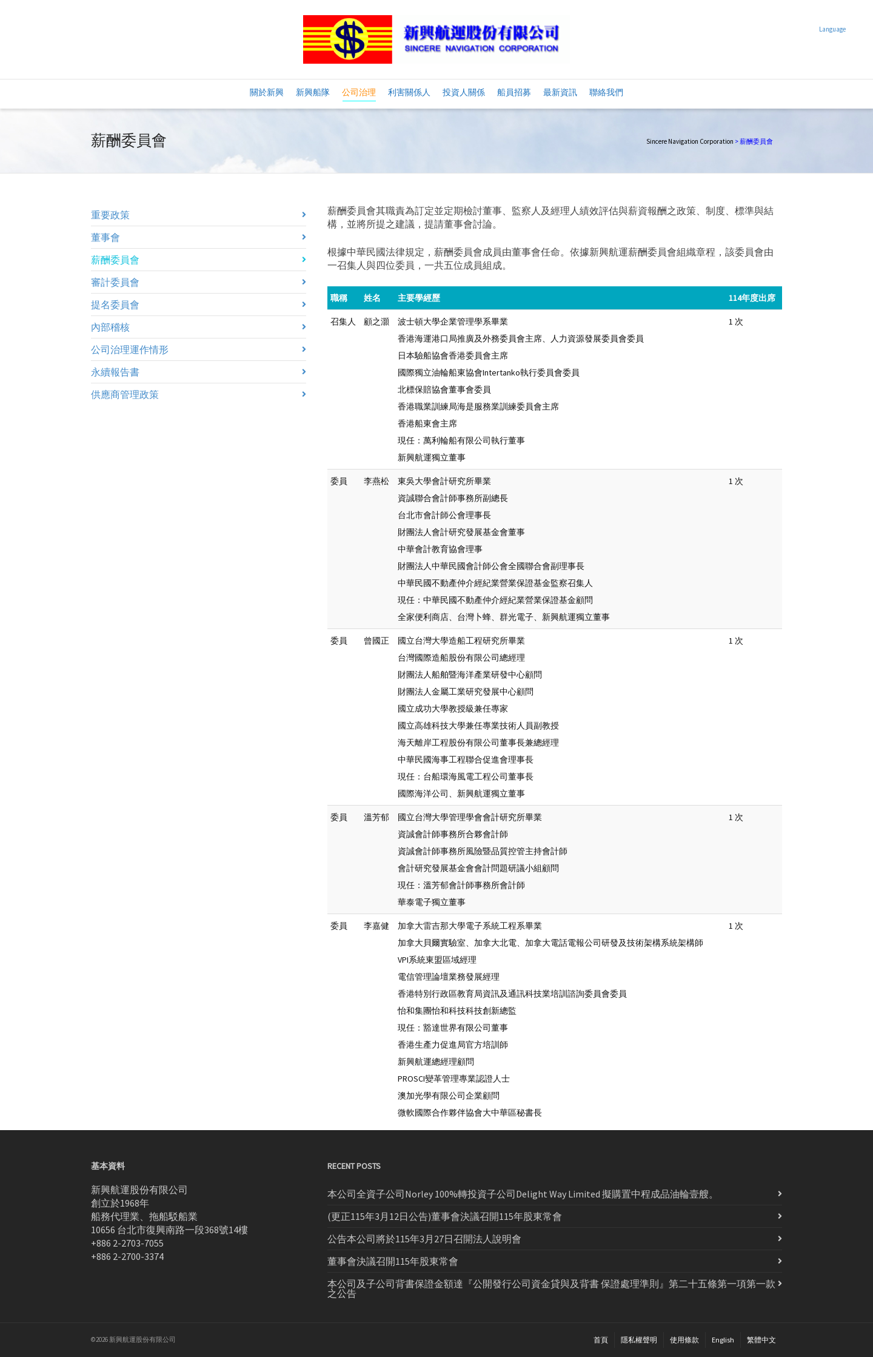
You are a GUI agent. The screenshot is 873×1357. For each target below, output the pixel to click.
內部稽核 (110, 327)
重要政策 (110, 215)
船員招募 (514, 92)
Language (832, 29)
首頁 (601, 1339)
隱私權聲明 (639, 1339)
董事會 (105, 237)
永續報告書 (115, 372)
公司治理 (359, 94)
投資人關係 (464, 92)
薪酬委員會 (115, 260)
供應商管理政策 (125, 394)
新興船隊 (313, 92)
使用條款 (684, 1339)
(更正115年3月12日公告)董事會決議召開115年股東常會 (444, 1216)
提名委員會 (115, 304)
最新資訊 (560, 92)
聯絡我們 (606, 92)
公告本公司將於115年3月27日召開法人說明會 (424, 1239)
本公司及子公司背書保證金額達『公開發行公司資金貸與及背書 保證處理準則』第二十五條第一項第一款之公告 (551, 1288)
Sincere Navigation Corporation (690, 141)
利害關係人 (409, 92)
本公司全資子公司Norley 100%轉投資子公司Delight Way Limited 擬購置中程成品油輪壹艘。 (522, 1194)
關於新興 (267, 92)
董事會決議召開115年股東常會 (392, 1261)
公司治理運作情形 (130, 349)
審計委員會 (115, 282)
